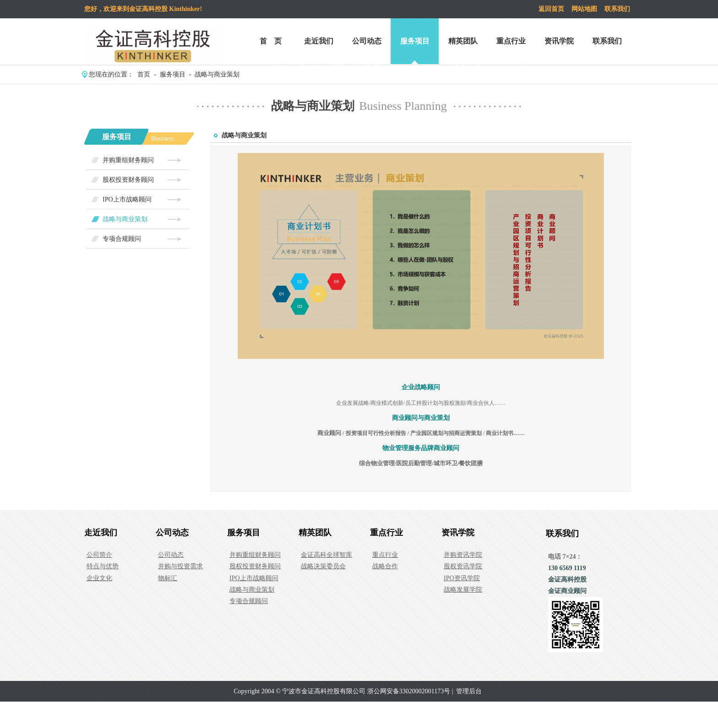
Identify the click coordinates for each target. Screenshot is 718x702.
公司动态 (366, 41)
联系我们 (617, 8)
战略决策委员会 (323, 566)
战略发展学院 (463, 589)
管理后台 (469, 691)
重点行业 (511, 41)
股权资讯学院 (463, 566)
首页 (143, 74)
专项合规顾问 (122, 238)
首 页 (271, 41)
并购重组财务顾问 (128, 160)
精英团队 (463, 41)
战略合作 (385, 566)
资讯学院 (559, 41)
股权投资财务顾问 (128, 179)
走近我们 (318, 41)
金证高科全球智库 (326, 554)
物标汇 (167, 578)
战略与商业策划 (217, 74)
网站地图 (584, 8)
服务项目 (415, 41)
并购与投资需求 (180, 566)
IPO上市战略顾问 (127, 199)
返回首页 (551, 8)
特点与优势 (103, 566)
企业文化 (99, 578)
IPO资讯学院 (462, 578)
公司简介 (99, 554)
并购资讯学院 (463, 554)
